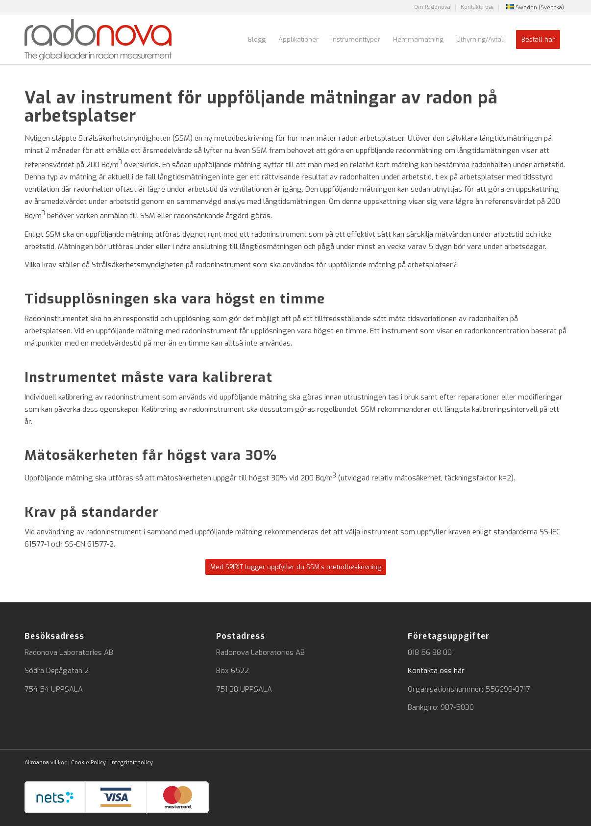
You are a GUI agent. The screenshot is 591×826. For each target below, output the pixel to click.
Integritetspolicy (131, 762)
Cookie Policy (88, 762)
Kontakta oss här (436, 671)
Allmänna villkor (46, 762)
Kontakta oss (477, 7)
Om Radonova (432, 7)
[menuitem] (432, 7)
